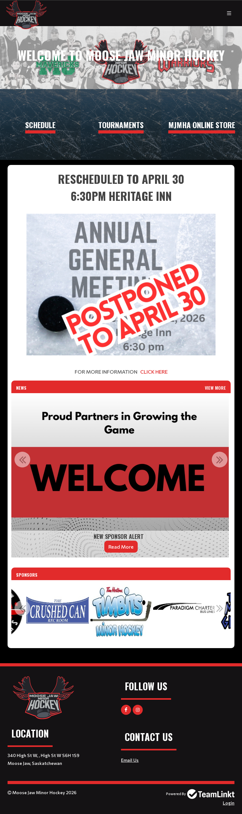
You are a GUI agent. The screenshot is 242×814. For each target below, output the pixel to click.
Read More (121, 547)
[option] (121, 475)
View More (215, 387)
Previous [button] (22, 459)
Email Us (130, 760)
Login (228, 803)
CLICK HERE (154, 372)
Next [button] (220, 459)
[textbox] (121, 273)
